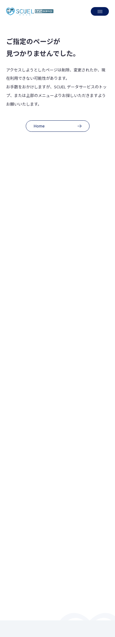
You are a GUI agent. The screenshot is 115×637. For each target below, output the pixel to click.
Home (59, 126)
